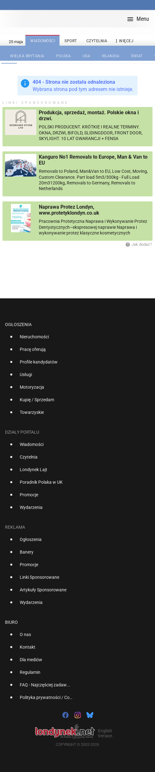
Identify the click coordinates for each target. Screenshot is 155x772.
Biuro (11, 622)
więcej (123, 41)
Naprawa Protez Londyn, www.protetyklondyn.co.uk (69, 210)
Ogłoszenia (18, 324)
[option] (75, 339)
